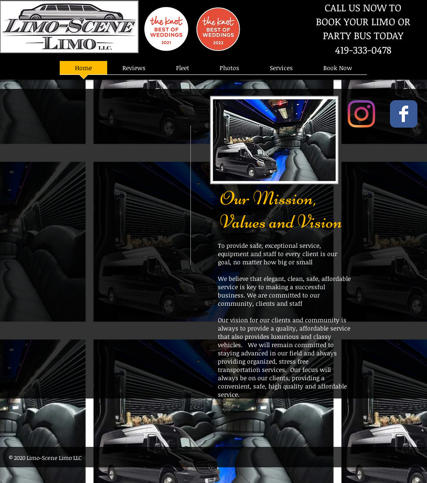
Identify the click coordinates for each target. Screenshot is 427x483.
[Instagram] (361, 114)
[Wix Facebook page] (403, 114)
